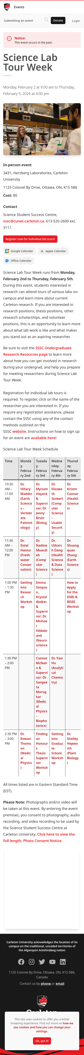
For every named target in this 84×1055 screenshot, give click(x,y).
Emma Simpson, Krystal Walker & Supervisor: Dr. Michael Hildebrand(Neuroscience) (42, 616)
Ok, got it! (41, 1041)
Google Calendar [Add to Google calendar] (19, 251)
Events (19, 7)
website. (19, 431)
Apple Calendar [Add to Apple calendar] (53, 251)
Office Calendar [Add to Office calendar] (18, 261)
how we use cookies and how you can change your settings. (43, 1027)
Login (76, 21)
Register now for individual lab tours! (30, 239)
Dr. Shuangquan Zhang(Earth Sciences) (73, 555)
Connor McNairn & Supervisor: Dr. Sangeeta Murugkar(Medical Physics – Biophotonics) (42, 692)
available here (43, 437)
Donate (58, 20)
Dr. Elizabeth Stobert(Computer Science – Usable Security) (57, 508)
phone (46, 983)
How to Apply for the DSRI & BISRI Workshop (73, 597)
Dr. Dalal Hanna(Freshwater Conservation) (25, 555)
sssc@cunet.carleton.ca (23, 221)
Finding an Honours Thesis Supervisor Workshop (42, 753)
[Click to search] (46, 20)
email (60, 983)
